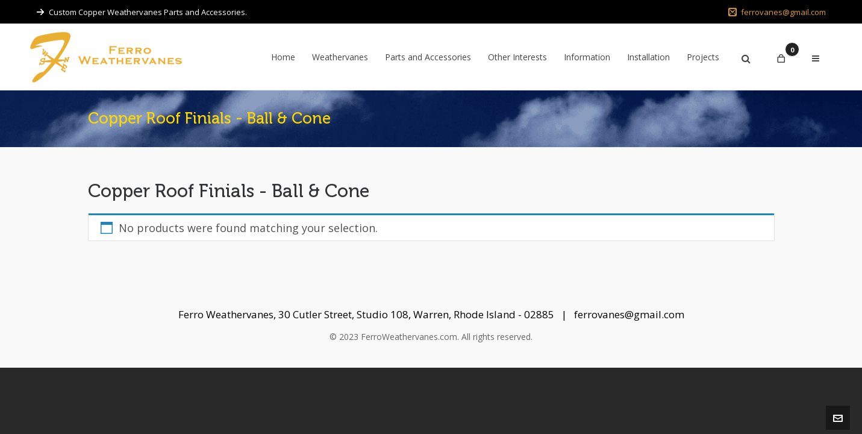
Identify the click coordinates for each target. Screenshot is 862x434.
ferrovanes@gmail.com (777, 12)
